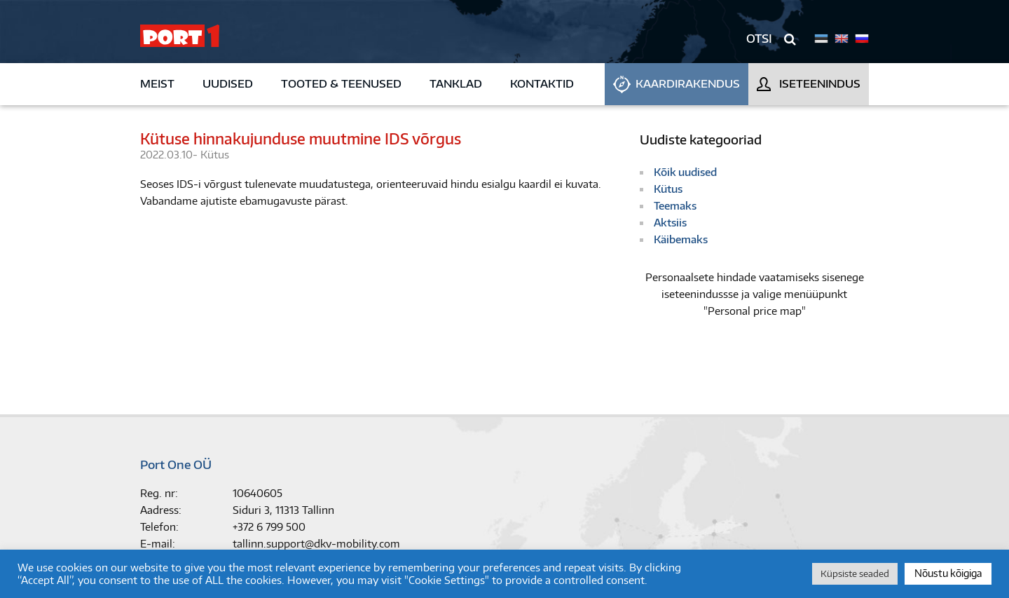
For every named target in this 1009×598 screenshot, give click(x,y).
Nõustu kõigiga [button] (948, 573)
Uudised (228, 83)
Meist (157, 83)
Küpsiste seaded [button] (855, 573)
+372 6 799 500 (269, 527)
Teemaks (675, 205)
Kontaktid (542, 83)
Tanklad (456, 83)
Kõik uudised (685, 172)
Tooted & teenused (341, 83)
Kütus (214, 154)
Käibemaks (681, 239)
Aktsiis (670, 222)
